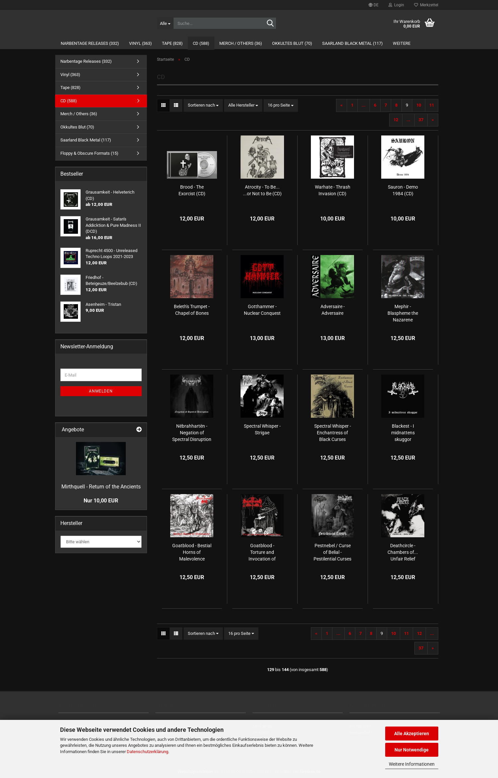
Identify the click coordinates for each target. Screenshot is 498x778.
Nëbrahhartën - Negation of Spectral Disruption (191, 432)
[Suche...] (165, 23)
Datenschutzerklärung (147, 751)
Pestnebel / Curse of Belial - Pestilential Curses (332, 552)
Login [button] (396, 5)
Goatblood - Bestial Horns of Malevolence (191, 552)
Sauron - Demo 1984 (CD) (403, 190)
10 (418, 105)
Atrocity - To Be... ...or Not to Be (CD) (262, 190)
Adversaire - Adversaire (332, 310)
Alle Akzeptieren (411, 733)
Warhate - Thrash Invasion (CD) (332, 190)
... (364, 105)
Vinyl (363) (140, 43)
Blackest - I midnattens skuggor (403, 432)
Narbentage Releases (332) (90, 43)
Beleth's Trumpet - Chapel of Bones (192, 310)
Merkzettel (426, 5)
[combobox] (203, 105)
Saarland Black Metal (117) (352, 43)
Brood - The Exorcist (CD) (191, 190)
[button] (374, 5)
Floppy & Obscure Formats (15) (89, 153)
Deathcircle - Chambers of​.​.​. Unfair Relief (403, 552)
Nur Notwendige (411, 749)
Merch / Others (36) (240, 43)
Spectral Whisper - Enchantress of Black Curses (332, 432)
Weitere (401, 43)
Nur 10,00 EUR (101, 500)
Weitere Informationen (412, 764)
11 (431, 105)
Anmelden (101, 391)
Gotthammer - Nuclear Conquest (262, 310)
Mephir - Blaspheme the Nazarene (403, 313)
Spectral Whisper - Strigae (262, 429)
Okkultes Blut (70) (292, 43)
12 (395, 119)
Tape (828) (172, 43)
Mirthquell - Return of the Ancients (101, 486)
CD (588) (201, 43)
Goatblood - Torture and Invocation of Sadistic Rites (262, 552)
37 (421, 119)
